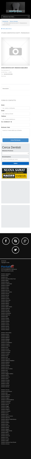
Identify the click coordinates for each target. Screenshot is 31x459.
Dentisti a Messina (5, 417)
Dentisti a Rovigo (5, 318)
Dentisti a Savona (5, 320)
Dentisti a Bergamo (5, 394)
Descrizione (6, 88)
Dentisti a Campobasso (6, 342)
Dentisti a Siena (4, 378)
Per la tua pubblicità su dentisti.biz (9, 269)
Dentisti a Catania (5, 344)
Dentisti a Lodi (4, 357)
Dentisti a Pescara (5, 426)
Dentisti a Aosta (5, 275)
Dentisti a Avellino (5, 336)
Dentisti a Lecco (5, 412)
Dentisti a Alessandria (6, 332)
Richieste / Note (5, 127)
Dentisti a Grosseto (5, 352)
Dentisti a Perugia (5, 310)
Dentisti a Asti (4, 277)
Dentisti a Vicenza (5, 444)
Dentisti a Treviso (5, 324)
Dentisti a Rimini (5, 375)
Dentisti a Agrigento (5, 274)
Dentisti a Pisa (4, 370)
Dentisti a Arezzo (5, 334)
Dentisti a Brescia (5, 282)
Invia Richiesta (15, 140)
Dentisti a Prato (4, 372)
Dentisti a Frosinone (5, 350)
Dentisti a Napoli (5, 305)
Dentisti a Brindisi (5, 341)
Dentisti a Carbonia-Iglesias (7, 399)
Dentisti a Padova (5, 422)
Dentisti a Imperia (5, 409)
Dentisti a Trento (5, 439)
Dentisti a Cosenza (5, 345)
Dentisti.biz (5, 21)
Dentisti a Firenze (5, 349)
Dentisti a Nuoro (5, 421)
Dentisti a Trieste (5, 383)
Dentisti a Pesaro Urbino (6, 368)
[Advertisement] (14, 192)
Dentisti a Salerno (5, 377)
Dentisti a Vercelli (5, 328)
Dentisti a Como (5, 287)
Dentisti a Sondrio (5, 321)
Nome (2, 105)
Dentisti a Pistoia (5, 427)
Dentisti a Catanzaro (6, 401)
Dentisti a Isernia (5, 295)
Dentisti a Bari (4, 393)
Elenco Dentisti (14, 21)
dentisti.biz (3, 261)
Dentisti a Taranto (5, 380)
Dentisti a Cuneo (5, 288)
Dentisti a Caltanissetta (6, 283)
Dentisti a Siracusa (5, 435)
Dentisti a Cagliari (5, 398)
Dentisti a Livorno (5, 298)
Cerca (15, 163)
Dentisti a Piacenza (5, 311)
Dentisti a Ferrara (5, 290)
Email (2, 110)
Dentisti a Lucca (5, 414)
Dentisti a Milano (5, 303)
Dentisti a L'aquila (5, 354)
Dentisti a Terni (4, 437)
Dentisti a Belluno (5, 337)
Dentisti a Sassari (5, 434)
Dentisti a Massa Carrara (7, 416)
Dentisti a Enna (4, 347)
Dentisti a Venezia (5, 385)
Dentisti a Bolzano (5, 396)
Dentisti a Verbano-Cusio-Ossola (8, 442)
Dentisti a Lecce (5, 355)
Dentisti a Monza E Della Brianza (8, 419)
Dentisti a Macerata (5, 300)
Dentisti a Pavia (4, 424)
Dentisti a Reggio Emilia (6, 430)
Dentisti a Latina (5, 297)
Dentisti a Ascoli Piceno (6, 391)
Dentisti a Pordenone (6, 313)
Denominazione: (6, 156)
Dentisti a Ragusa (5, 429)
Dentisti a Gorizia (5, 293)
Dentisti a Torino (5, 323)
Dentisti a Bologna (5, 339)
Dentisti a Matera (5, 301)
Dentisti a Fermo (5, 404)
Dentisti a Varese (5, 326)
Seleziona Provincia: (7, 150)
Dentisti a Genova (5, 408)
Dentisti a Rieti (4, 316)
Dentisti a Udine (5, 440)
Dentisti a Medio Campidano (7, 360)
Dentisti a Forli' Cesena (6, 292)
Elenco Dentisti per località (7, 271)
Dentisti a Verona (5, 386)
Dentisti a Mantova (5, 359)
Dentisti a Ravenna (5, 315)
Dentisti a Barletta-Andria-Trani (8, 279)
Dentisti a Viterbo (5, 329)
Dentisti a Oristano (5, 365)
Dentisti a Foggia (5, 406)
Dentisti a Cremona (5, 403)
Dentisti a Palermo (5, 308)
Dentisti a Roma (5, 432)
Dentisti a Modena (5, 362)
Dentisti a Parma (5, 367)
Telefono (3, 116)
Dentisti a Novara (5, 364)
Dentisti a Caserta (5, 285)
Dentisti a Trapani (5, 382)
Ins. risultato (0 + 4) (6, 121)
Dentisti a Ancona (5, 389)
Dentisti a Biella (4, 280)
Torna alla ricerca (6, 28)
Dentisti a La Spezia (5, 411)
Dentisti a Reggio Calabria (7, 373)
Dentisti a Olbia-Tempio (6, 306)
